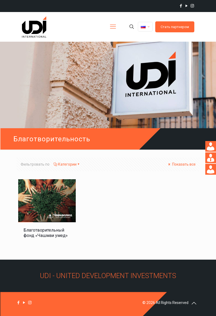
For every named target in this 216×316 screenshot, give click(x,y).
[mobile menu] (113, 26)
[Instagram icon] (192, 5)
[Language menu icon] (145, 27)
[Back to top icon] (194, 303)
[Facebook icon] (181, 5)
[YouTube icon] (187, 5)
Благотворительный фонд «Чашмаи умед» (46, 233)
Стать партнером (175, 27)
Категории (67, 164)
